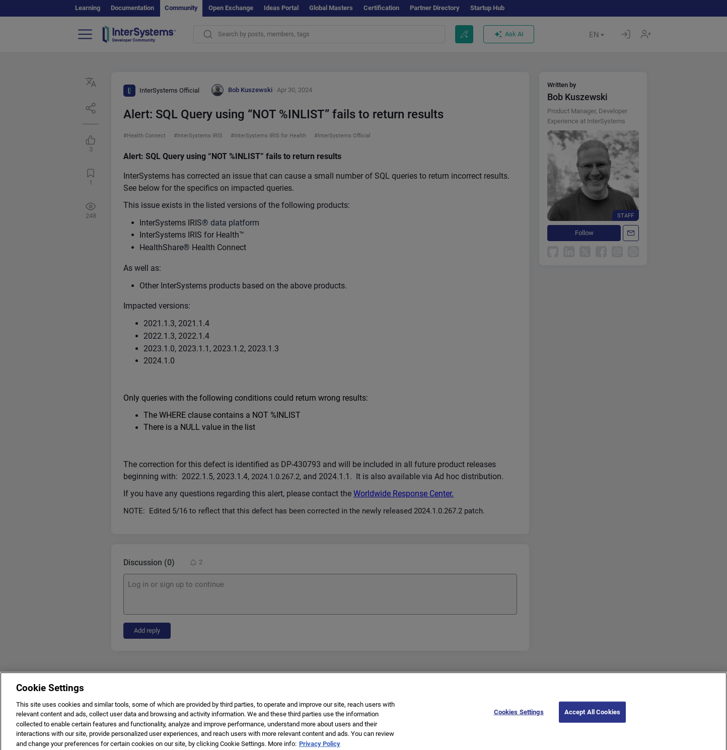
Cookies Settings (519, 724)
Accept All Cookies (592, 724)
